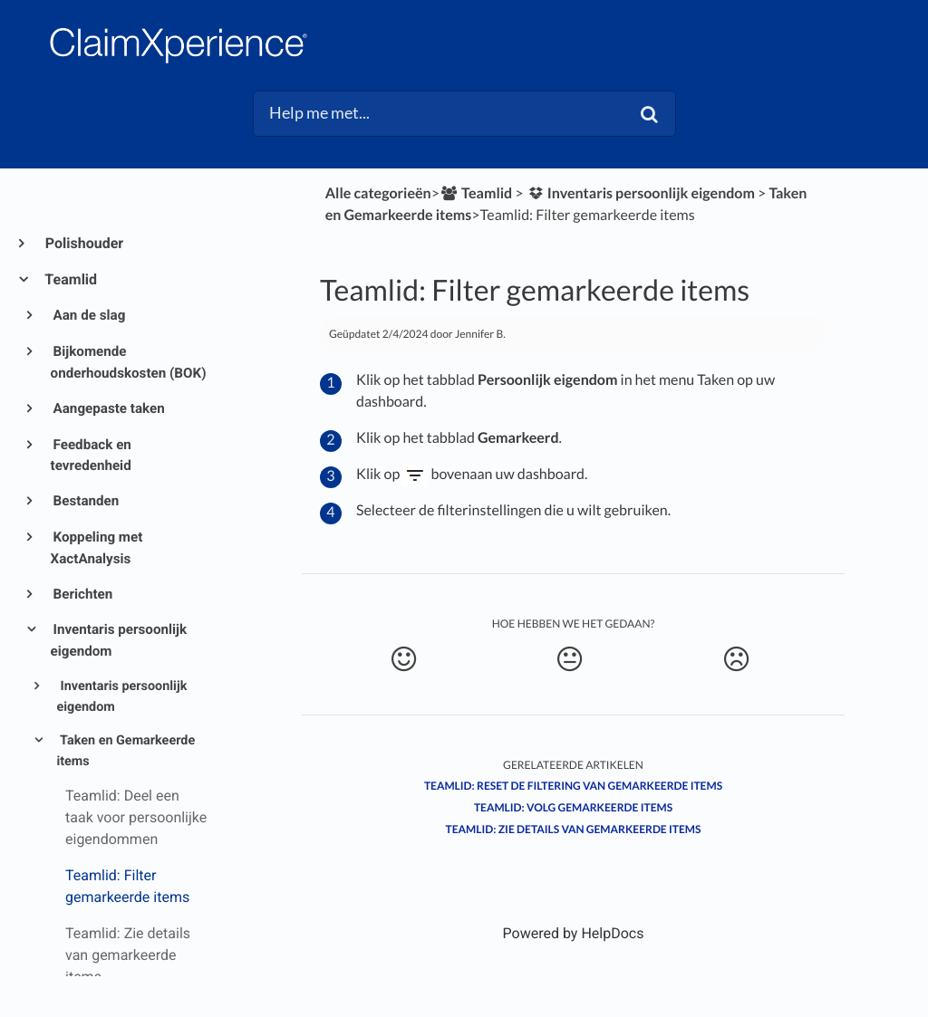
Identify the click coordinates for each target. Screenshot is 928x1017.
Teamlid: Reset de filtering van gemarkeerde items (573, 785)
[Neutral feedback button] (569, 659)
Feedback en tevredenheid (91, 456)
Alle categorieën (378, 193)
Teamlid (70, 279)
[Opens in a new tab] (573, 933)
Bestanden (85, 501)
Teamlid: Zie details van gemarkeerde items (573, 829)
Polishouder (83, 243)
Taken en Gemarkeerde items (125, 751)
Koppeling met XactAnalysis (97, 548)
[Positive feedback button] (403, 659)
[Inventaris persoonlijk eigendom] (641, 193)
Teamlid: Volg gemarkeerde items (573, 807)
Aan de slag (88, 315)
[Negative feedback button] (735, 659)
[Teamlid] (476, 193)
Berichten (82, 594)
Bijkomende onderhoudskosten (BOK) (129, 362)
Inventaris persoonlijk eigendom (119, 640)
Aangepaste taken (108, 408)
